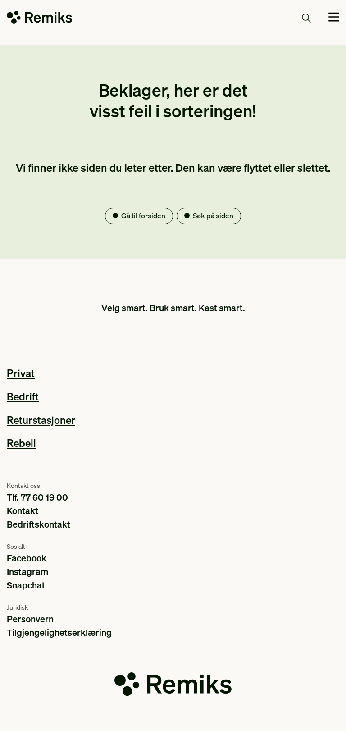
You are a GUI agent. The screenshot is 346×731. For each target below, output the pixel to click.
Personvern (30, 619)
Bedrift (23, 396)
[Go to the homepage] (39, 19)
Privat (21, 372)
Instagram (27, 571)
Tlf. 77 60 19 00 (37, 497)
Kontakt (22, 510)
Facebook (26, 558)
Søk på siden (213, 215)
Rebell (21, 442)
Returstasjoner (41, 419)
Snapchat (26, 585)
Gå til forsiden (143, 215)
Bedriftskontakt (38, 524)
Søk (296, 17)
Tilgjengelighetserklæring (59, 632)
